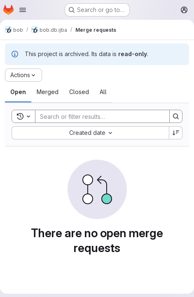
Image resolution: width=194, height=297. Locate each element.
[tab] (18, 92)
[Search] (98, 116)
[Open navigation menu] (22, 9)
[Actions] (23, 75)
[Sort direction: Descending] (175, 132)
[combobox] (90, 132)
